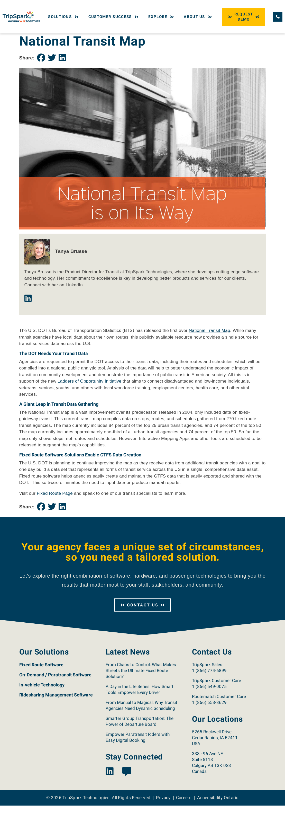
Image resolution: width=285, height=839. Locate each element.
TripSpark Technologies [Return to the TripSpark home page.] (86, 831)
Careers (184, 831)
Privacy (163, 831)
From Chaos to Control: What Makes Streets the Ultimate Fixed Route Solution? (141, 703)
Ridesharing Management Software (56, 728)
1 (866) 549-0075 (209, 719)
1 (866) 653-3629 (209, 735)
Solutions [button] (64, 16)
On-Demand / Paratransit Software (55, 708)
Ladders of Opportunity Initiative (89, 414)
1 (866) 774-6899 (209, 703)
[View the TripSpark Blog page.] (126, 805)
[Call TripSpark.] (277, 16)
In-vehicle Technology (42, 718)
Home (23, 38)
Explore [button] (161, 16)
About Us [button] (198, 16)
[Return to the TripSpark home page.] (21, 16)
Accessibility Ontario (217, 831)
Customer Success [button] (114, 16)
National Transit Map (209, 363)
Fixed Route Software (41, 698)
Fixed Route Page (55, 526)
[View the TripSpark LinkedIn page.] (110, 805)
